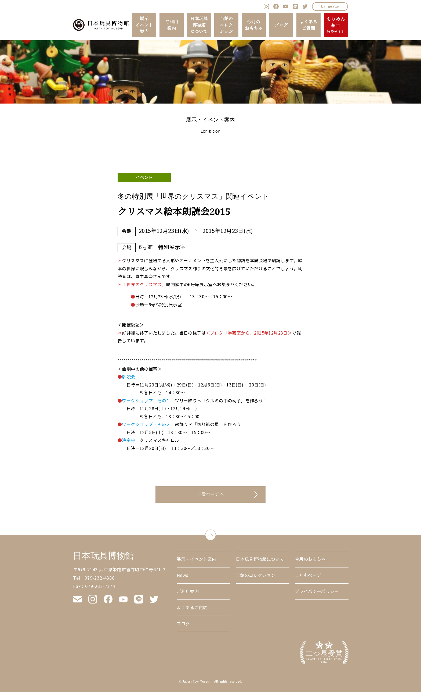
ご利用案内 (171, 25)
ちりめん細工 (335, 25)
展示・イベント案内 (196, 559)
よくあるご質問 (308, 25)
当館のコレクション (226, 25)
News (182, 575)
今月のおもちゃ (254, 25)
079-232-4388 (100, 578)
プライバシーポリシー (317, 591)
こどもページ (308, 575)
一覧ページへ (210, 494)
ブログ (281, 25)
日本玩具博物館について (199, 25)
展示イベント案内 (144, 25)
